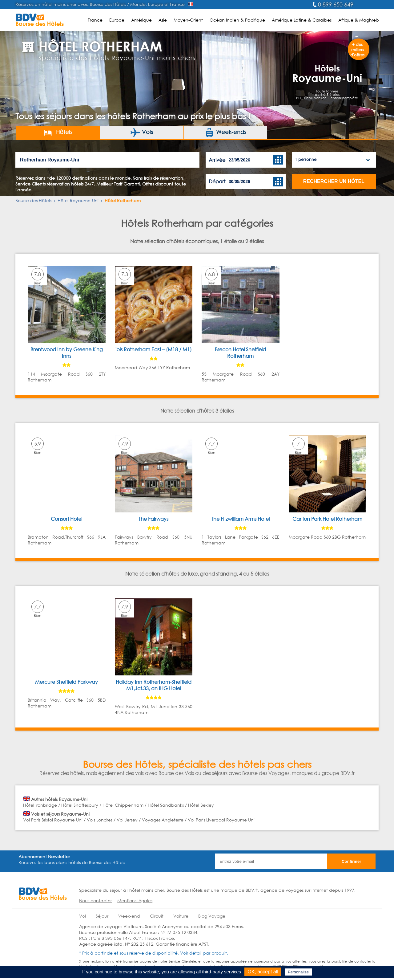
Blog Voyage (211, 916)
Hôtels (57, 132)
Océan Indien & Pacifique (237, 20)
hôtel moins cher (146, 890)
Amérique (141, 20)
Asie (163, 20)
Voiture (180, 916)
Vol (82, 916)
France (95, 20)
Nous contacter (95, 900)
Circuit (156, 916)
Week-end (129, 916)
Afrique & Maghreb (358, 20)
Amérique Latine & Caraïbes (302, 20)
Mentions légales (134, 900)
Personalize (298, 972)
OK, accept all (262, 971)
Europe (116, 20)
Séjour (102, 916)
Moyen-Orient (188, 20)
